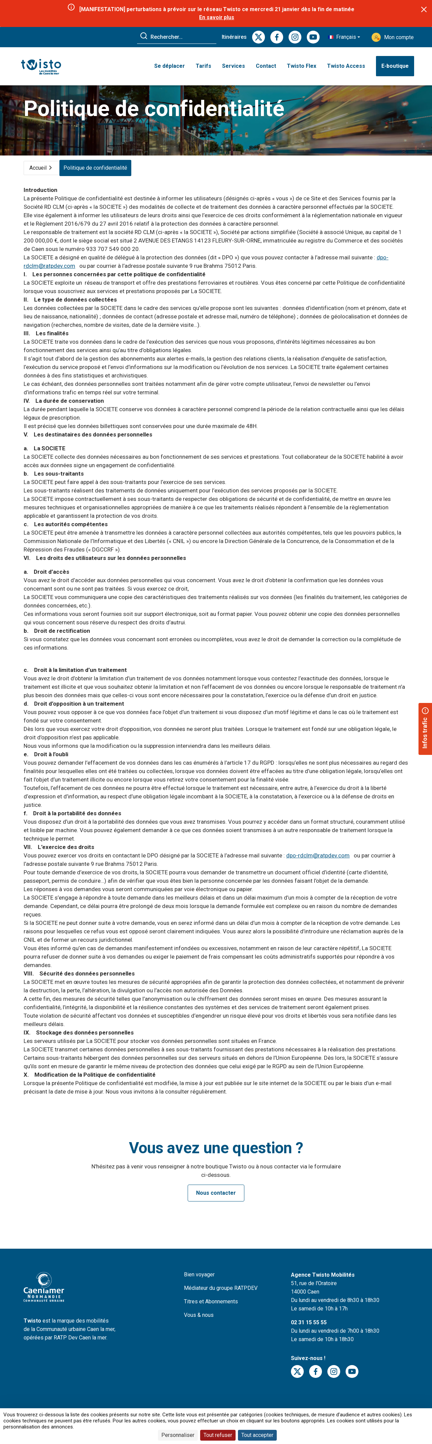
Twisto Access (346, 66)
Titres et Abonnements (211, 1310)
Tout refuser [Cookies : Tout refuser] (218, 1435)
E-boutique (395, 66)
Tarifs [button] (203, 66)
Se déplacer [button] (169, 66)
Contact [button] (266, 66)
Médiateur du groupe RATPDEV (221, 1297)
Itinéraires (234, 37)
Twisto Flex (301, 66)
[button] (344, 37)
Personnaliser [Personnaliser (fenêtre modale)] (177, 1435)
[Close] (424, 9)
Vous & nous (199, 1324)
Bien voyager (199, 1283)
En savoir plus (217, 17)
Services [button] (233, 66)
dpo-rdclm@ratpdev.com (318, 864)
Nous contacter (216, 1202)
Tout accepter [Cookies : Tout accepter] (257, 1435)
